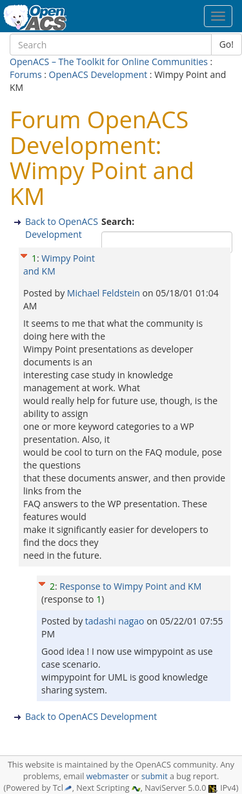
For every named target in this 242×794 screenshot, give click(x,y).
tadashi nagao (115, 621)
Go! (226, 44)
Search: (119, 221)
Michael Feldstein (105, 293)
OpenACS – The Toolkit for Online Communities (109, 61)
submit (154, 776)
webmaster (107, 776)
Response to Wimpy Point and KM (130, 586)
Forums (26, 74)
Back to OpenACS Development (61, 227)
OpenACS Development (98, 74)
